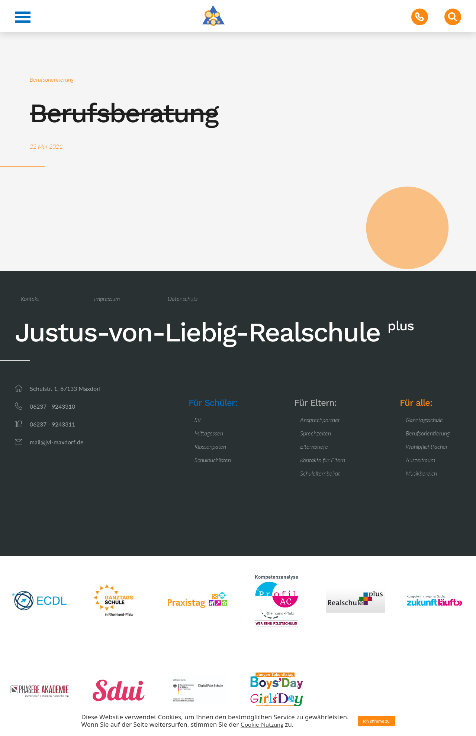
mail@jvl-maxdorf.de (56, 441)
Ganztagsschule (424, 419)
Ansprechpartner (320, 419)
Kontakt (30, 298)
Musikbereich (421, 473)
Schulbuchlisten (212, 459)
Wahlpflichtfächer (427, 446)
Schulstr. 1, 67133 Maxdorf (65, 388)
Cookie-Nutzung (262, 724)
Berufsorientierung (428, 433)
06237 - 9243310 (52, 406)
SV (197, 419)
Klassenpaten (210, 446)
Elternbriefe (314, 446)
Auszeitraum (420, 459)
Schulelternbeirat (320, 473)
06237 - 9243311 (52, 424)
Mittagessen (208, 433)
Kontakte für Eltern (322, 459)
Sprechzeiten (315, 433)
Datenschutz (183, 298)
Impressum (107, 298)
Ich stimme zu (376, 721)
